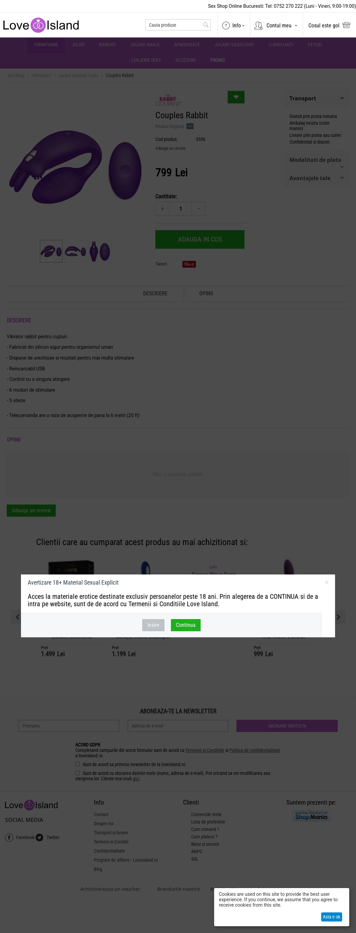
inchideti (326, 583)
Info (236, 25)
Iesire (153, 625)
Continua (186, 625)
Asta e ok (331, 916)
